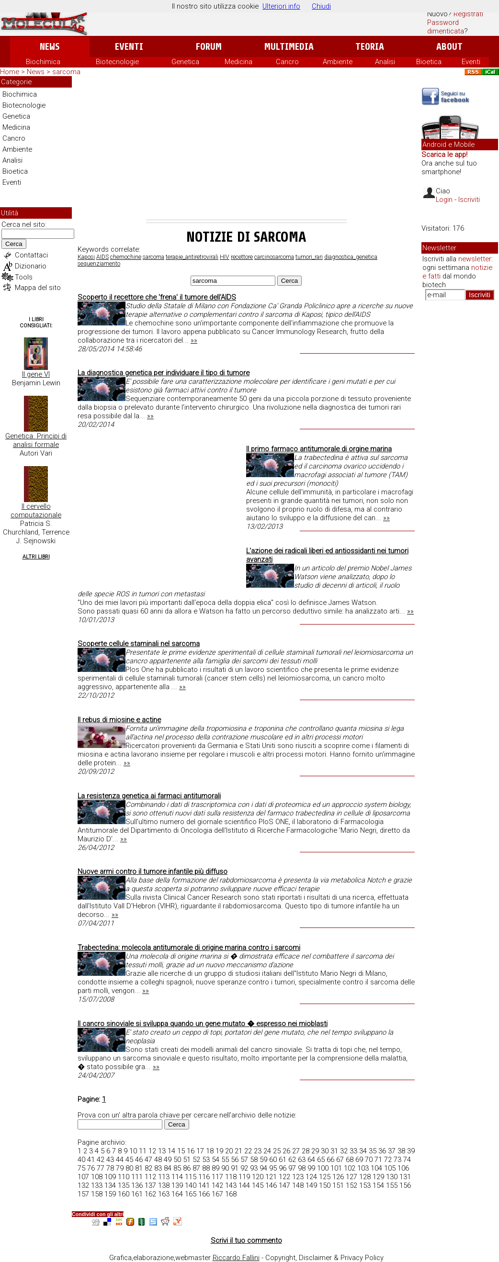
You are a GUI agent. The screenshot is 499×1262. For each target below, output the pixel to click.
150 (324, 1185)
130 (391, 1177)
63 (302, 1159)
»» (194, 340)
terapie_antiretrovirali (192, 257)
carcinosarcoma (274, 257)
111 (137, 1177)
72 (388, 1159)
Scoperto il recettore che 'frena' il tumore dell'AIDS (157, 297)
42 (100, 1159)
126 (338, 1177)
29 (315, 1151)
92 (244, 1168)
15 (181, 1151)
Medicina (238, 61)
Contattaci (31, 255)
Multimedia (289, 46)
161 (137, 1194)
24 (267, 1151)
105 (390, 1168)
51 (187, 1159)
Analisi (385, 61)
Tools (24, 277)
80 (129, 1168)
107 (83, 1177)
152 (351, 1185)
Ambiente (337, 61)
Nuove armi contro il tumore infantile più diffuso (152, 871)
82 (148, 1168)
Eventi (129, 46)
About (449, 46)
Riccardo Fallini (236, 1257)
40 (81, 1159)
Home (9, 71)
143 (231, 1185)
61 (282, 1159)
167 (217, 1194)
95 (273, 1168)
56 (234, 1159)
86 (187, 1168)
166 (204, 1194)
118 (231, 1177)
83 (158, 1168)
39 (411, 1151)
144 (244, 1185)
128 (365, 1177)
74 (407, 1159)
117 (217, 1177)
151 (338, 1185)
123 (298, 1177)
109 (110, 1177)
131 (405, 1177)
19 (219, 1151)
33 (353, 1151)
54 (215, 1159)
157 (83, 1194)
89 (215, 1168)
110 (123, 1177)
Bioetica (429, 61)
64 (311, 1159)
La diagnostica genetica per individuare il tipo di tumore (164, 373)
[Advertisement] (246, 148)
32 (344, 1151)
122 (284, 1177)
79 (120, 1168)
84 (167, 1168)
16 (190, 1151)
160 (123, 1194)
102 (349, 1168)
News (49, 46)
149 (311, 1185)
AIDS (102, 257)
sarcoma (153, 257)
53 (206, 1159)
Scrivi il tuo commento (246, 1240)
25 (277, 1151)
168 (231, 1194)
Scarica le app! (444, 154)
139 (177, 1185)
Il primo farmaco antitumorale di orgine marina (319, 449)
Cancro (287, 61)
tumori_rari (309, 257)
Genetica (185, 61)
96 (282, 1168)
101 (336, 1168)
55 (225, 1159)
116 (204, 1177)
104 (376, 1168)
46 (139, 1159)
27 (296, 1151)
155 (391, 1185)
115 (190, 1177)
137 (150, 1185)
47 (148, 1159)
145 (257, 1185)
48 (158, 1159)
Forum (208, 46)
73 (397, 1159)
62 (292, 1159)
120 (257, 1177)
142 (217, 1185)
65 (321, 1159)
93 (254, 1168)
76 (91, 1168)
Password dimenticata (445, 26)
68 (349, 1159)
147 (284, 1185)
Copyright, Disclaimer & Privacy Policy (324, 1257)
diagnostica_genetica (350, 257)
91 (234, 1168)
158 (96, 1194)
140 (190, 1185)
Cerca (14, 243)
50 (177, 1159)
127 (351, 1177)
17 (200, 1151)
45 (129, 1159)
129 (378, 1177)
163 (164, 1194)
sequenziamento (99, 263)
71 (378, 1159)
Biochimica (43, 61)
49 (167, 1159)
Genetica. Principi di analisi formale (36, 440)
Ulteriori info (281, 6)
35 (372, 1151)
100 (323, 1168)
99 (311, 1168)
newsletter (474, 259)
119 (244, 1177)
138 (164, 1185)
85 (177, 1168)
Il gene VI (36, 374)
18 (210, 1151)
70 (369, 1159)
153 (365, 1185)
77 (100, 1168)
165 (190, 1194)
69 (359, 1159)
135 (123, 1185)
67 (340, 1159)
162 (150, 1194)
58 (254, 1159)
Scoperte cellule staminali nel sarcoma (139, 643)
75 (81, 1168)
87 (196, 1168)
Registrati (468, 14)
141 (204, 1185)
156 (405, 1185)
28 (305, 1151)
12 (152, 1151)
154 (378, 1185)
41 (91, 1159)
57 (244, 1159)
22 (248, 1151)
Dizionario (30, 266)
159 (110, 1194)
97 (292, 1168)
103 (363, 1168)
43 (110, 1159)
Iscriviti (469, 199)
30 (325, 1151)
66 (330, 1159)
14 (171, 1151)
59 (263, 1159)
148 (298, 1185)
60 (273, 1159)
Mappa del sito (38, 287)
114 (177, 1177)
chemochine (125, 257)
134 (110, 1185)
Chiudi (321, 6)
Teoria (369, 46)
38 (401, 1151)
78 (110, 1168)
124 (311, 1177)
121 (271, 1177)
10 (133, 1151)
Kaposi (86, 257)
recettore (242, 257)
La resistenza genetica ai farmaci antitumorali (149, 796)
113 (164, 1177)
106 (403, 1168)
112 (150, 1177)
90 (225, 1168)
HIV (224, 257)
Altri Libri (36, 557)
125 (324, 1177)
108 (96, 1177)
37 (392, 1151)
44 (120, 1159)
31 (334, 1151)
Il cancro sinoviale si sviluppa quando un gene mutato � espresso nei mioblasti (203, 1023)
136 (137, 1185)
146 (271, 1185)
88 (206, 1168)
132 (83, 1185)
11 (143, 1151)
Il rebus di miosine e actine (119, 719)
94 (263, 1168)
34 (363, 1151)
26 (286, 1151)
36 (382, 1151)
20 (229, 1151)
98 (302, 1168)
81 (139, 1168)
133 (96, 1185)
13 (162, 1151)
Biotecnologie (117, 61)
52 (196, 1159)
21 (238, 1151)
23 (257, 1151)
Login (444, 199)
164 (177, 1194)
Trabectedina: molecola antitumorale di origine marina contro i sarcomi (189, 947)
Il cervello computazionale (36, 510)
